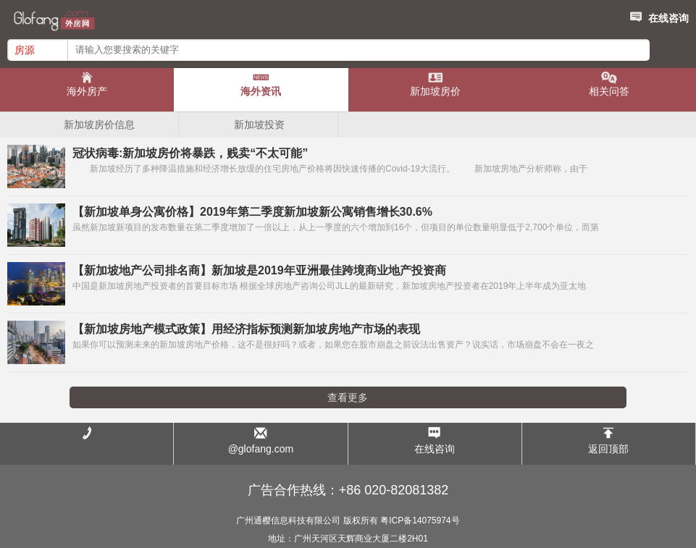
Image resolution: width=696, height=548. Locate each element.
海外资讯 (260, 91)
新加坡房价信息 (99, 124)
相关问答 (609, 91)
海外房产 (87, 91)
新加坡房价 (435, 91)
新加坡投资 (259, 124)
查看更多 (347, 397)
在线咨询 (658, 16)
